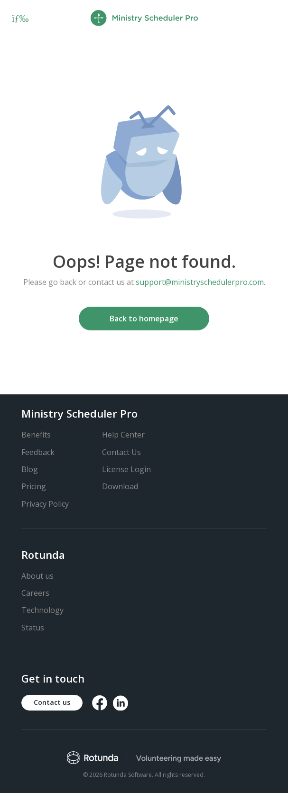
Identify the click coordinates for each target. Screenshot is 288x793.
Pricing (33, 486)
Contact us (52, 702)
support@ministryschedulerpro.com (200, 282)
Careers (35, 593)
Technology (42, 610)
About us (37, 576)
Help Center (123, 434)
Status (32, 627)
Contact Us (121, 452)
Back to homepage (144, 318)
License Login (126, 469)
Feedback (38, 452)
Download (120, 486)
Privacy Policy (45, 504)
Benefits (36, 434)
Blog (29, 469)
